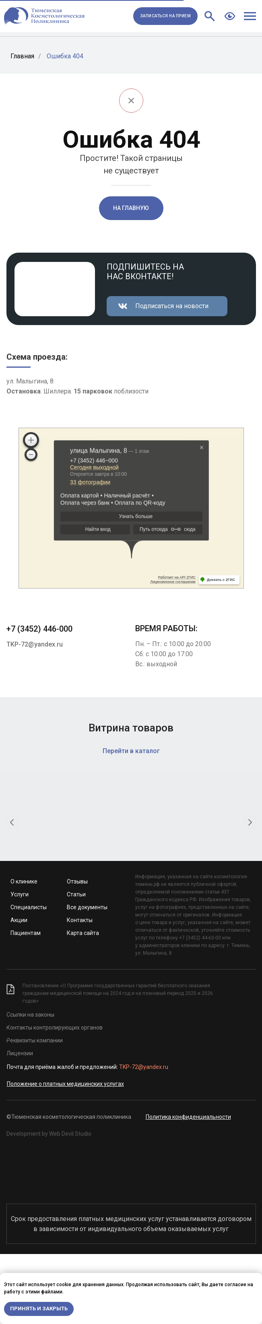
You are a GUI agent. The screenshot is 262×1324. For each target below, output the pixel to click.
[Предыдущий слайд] (12, 840)
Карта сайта (83, 1003)
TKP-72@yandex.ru (34, 644)
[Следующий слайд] (250, 840)
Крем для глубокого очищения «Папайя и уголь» (198, 887)
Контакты (80, 990)
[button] (165, 16)
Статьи (76, 964)
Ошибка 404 (65, 56)
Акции (18, 990)
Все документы (87, 977)
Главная (22, 56)
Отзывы (77, 951)
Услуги (19, 964)
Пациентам (25, 1003)
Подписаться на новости (171, 306)
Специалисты (28, 977)
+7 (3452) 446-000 (39, 629)
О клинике (23, 951)
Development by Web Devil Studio (48, 1203)
